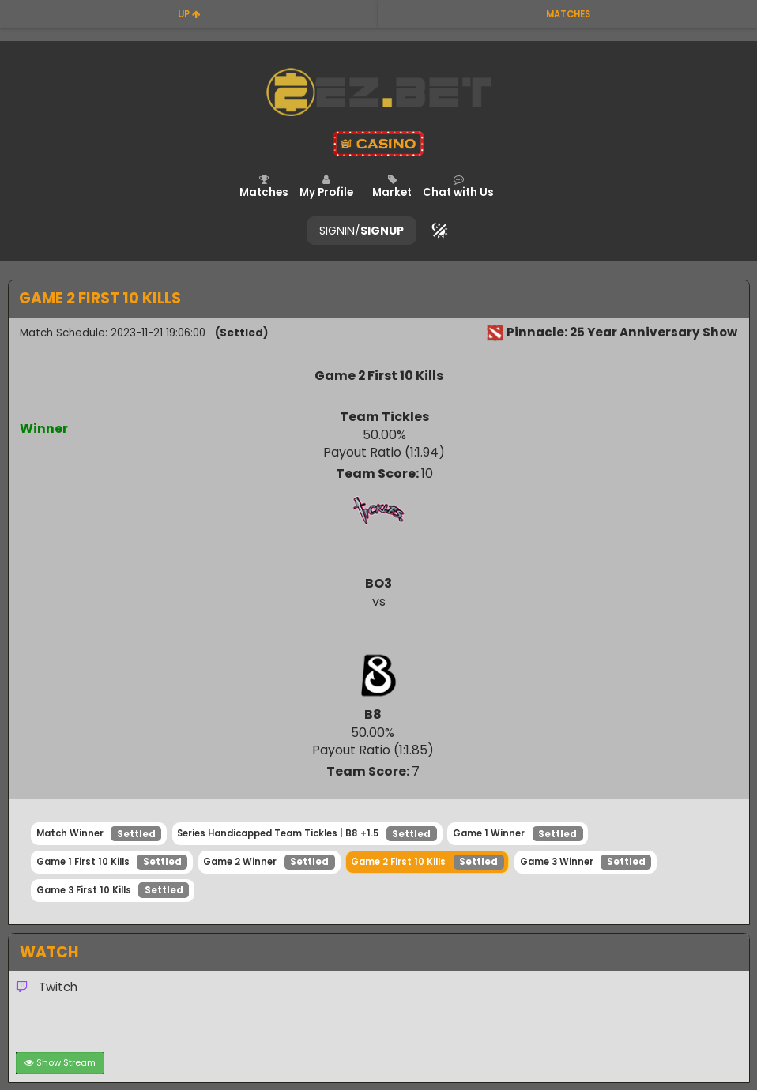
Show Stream (60, 1062)
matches (568, 14)
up (189, 14)
